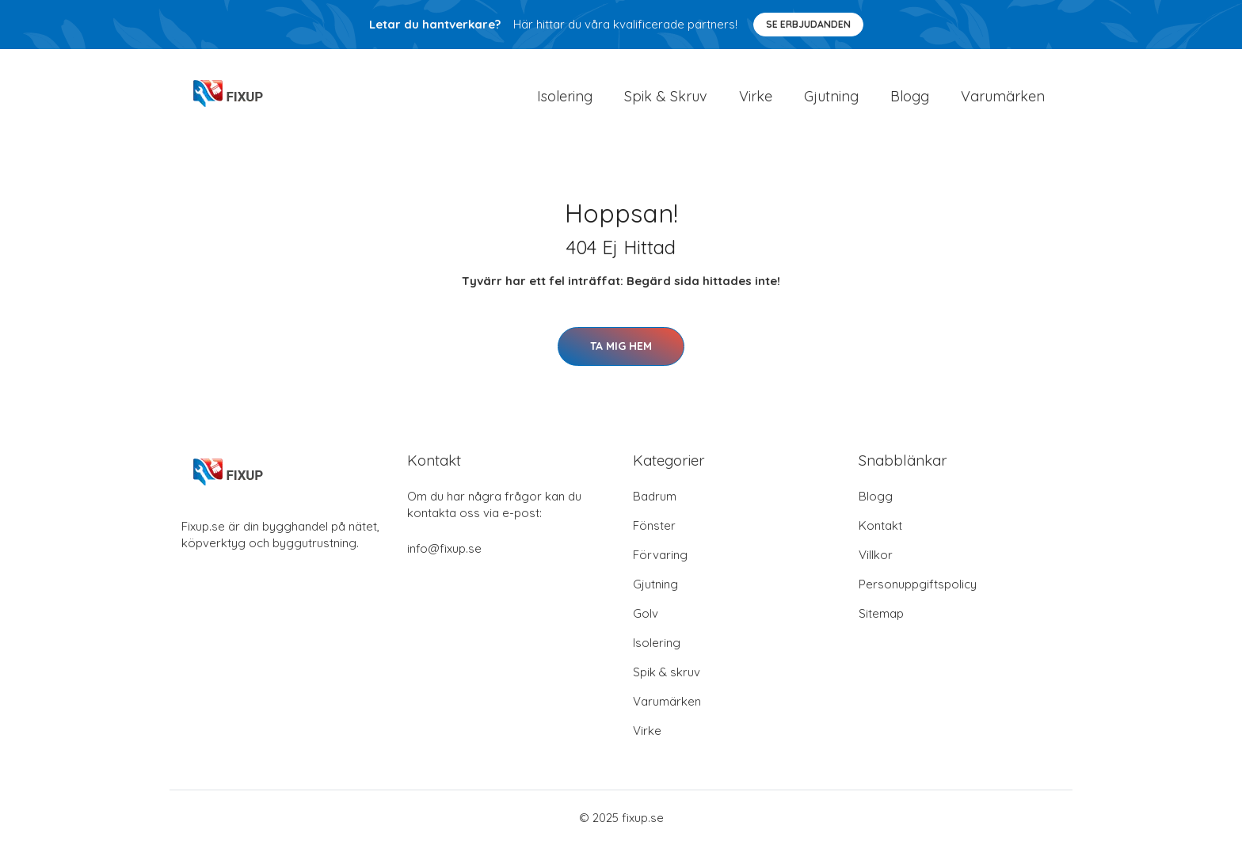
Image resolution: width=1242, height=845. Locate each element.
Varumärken (1003, 96)
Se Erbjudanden (808, 24)
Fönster (654, 525)
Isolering (564, 96)
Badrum (654, 496)
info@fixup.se (444, 548)
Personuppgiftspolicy (918, 584)
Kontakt (880, 525)
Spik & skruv (666, 671)
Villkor (876, 554)
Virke (755, 96)
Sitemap (881, 613)
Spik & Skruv (665, 96)
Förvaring (660, 554)
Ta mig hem (621, 346)
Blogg (909, 96)
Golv (645, 613)
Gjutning (831, 96)
